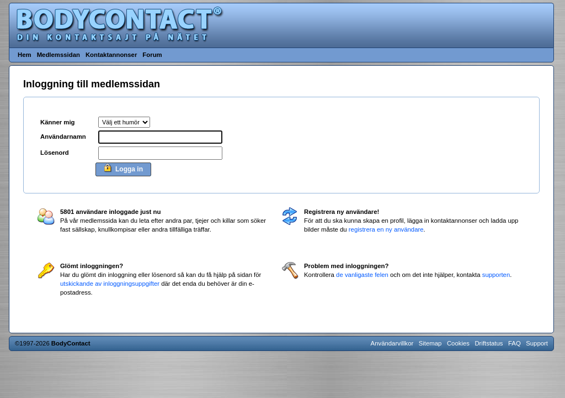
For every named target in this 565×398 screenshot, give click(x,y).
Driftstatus (489, 343)
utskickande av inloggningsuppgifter (109, 283)
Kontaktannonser (111, 54)
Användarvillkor (392, 343)
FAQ (514, 343)
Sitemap (430, 343)
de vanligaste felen (362, 274)
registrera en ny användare (386, 229)
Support (537, 343)
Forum (152, 54)
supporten (496, 274)
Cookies (458, 343)
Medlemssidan (58, 54)
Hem (24, 54)
